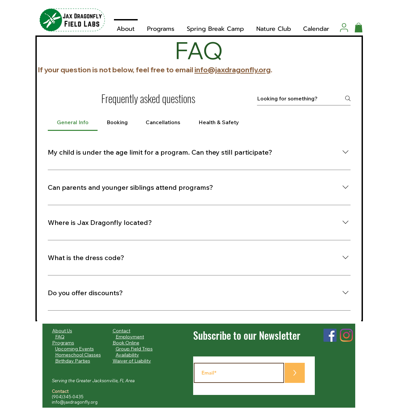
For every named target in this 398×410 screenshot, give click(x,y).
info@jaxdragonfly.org (232, 69)
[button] (359, 27)
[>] (295, 373)
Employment (130, 337)
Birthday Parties (72, 361)
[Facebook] (330, 335)
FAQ (59, 337)
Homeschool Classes (78, 355)
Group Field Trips (134, 349)
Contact (121, 331)
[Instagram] (346, 335)
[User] (344, 27)
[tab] (73, 122)
